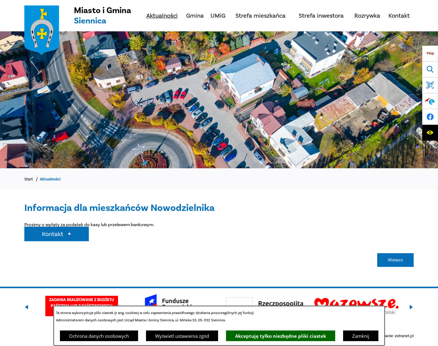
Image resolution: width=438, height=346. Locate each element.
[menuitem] (161, 15)
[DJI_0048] (219, 99)
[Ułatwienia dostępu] (430, 133)
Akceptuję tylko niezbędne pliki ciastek (280, 336)
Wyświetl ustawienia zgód (182, 336)
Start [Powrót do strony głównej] (28, 179)
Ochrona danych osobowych (99, 336)
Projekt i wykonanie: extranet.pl (386, 336)
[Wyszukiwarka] (430, 69)
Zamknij (360, 336)
